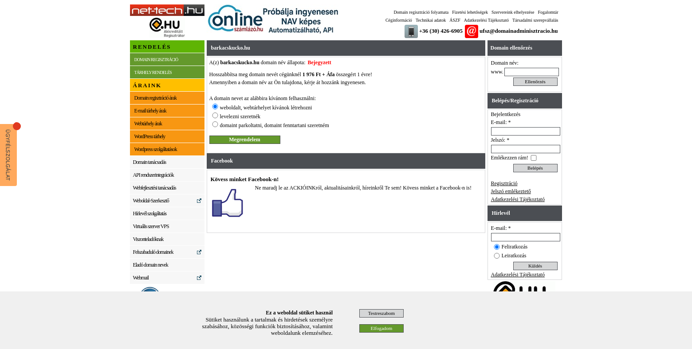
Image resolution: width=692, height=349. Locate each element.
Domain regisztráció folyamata (420, 12)
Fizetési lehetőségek (470, 12)
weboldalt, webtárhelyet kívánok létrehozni (266, 108)
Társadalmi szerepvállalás (535, 20)
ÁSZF (454, 20)
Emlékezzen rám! (509, 158)
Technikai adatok (431, 20)
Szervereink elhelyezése (512, 12)
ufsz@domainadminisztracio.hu (519, 30)
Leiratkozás (514, 255)
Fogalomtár (548, 12)
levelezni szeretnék (240, 116)
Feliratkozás (515, 247)
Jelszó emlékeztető (511, 191)
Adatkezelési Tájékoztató (486, 20)
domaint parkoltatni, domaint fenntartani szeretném (274, 125)
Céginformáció (398, 20)
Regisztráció (504, 183)
